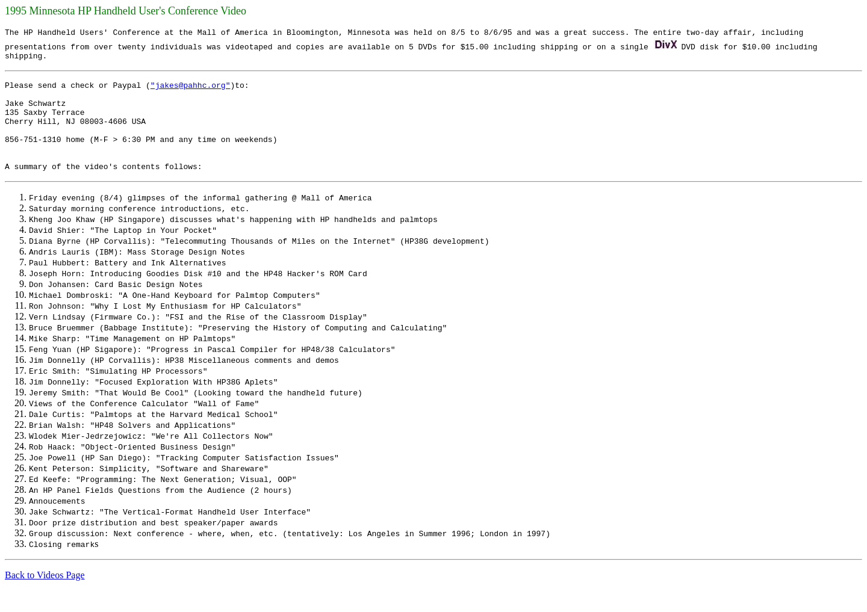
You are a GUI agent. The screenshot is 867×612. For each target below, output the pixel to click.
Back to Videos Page (45, 597)
